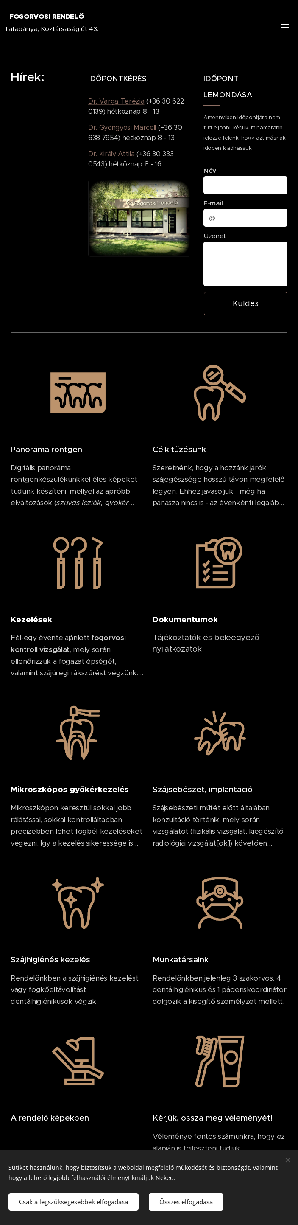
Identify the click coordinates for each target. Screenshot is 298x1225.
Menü (285, 24)
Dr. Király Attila (111, 154)
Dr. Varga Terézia (116, 101)
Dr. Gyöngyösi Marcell (122, 128)
